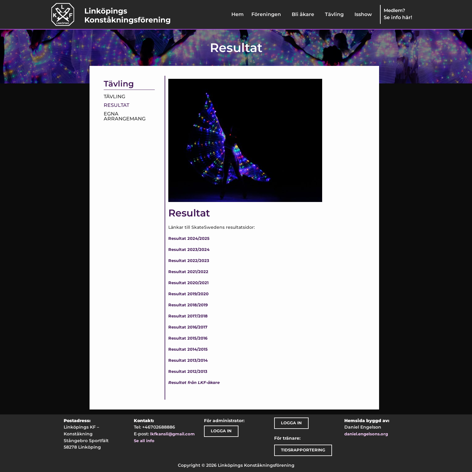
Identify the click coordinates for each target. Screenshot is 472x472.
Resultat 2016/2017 (187, 327)
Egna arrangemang (125, 116)
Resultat (116, 105)
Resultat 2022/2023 (188, 260)
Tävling (334, 14)
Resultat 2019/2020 (188, 294)
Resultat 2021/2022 (188, 271)
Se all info (144, 440)
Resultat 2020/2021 (188, 282)
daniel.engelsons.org (366, 434)
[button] (267, 14)
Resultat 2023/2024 (189, 249)
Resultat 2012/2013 (187, 371)
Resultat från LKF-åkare (194, 382)
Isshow (363, 14)
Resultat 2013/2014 (188, 360)
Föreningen (266, 14)
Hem (237, 14)
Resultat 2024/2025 (189, 238)
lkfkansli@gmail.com (172, 434)
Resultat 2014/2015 (188, 349)
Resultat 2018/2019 (188, 305)
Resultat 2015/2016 (187, 338)
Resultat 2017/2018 (188, 316)
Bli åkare (303, 14)
